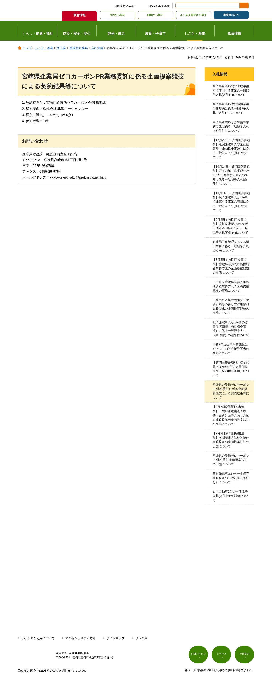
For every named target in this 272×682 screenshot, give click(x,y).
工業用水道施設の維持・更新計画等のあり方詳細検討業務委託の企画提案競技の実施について (231, 306)
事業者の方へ (231, 14)
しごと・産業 (44, 48)
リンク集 (141, 638)
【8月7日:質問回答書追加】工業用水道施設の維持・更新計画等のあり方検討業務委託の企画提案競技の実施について (231, 415)
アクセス (221, 654)
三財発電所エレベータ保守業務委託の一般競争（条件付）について (231, 478)
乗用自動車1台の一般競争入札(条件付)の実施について (230, 496)
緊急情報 (79, 15)
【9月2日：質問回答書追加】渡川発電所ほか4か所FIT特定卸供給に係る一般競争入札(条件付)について (230, 226)
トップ (27, 48)
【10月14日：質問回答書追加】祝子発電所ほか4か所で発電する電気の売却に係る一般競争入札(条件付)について (231, 202)
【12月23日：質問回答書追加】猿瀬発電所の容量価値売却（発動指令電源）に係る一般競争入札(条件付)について (231, 148)
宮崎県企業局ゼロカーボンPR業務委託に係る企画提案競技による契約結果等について (231, 391)
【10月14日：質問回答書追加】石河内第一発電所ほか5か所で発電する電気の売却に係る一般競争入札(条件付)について (231, 175)
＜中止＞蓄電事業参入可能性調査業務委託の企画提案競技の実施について (231, 286)
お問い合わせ (198, 654)
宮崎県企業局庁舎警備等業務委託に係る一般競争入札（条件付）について (231, 126)
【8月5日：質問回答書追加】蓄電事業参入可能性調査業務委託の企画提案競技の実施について (231, 266)
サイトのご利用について (37, 638)
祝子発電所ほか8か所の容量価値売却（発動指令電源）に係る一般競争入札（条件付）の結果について (231, 329)
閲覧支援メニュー (125, 5)
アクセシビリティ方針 (80, 638)
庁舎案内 (244, 654)
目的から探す (117, 14)
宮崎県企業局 (79, 48)
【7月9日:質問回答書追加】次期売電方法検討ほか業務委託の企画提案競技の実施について (231, 440)
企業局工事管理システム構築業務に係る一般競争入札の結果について (231, 246)
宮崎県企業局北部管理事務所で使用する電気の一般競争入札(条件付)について (231, 90)
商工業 (61, 48)
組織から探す (155, 14)
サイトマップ (115, 638)
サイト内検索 (179, 5)
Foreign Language (159, 5)
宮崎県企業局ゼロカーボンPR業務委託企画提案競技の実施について (231, 460)
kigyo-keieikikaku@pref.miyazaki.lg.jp (78, 177)
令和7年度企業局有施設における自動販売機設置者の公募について (231, 349)
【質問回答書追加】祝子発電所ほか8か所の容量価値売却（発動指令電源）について (231, 369)
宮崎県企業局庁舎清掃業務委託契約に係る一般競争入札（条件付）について (231, 108)
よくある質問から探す (193, 14)
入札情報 (97, 48)
